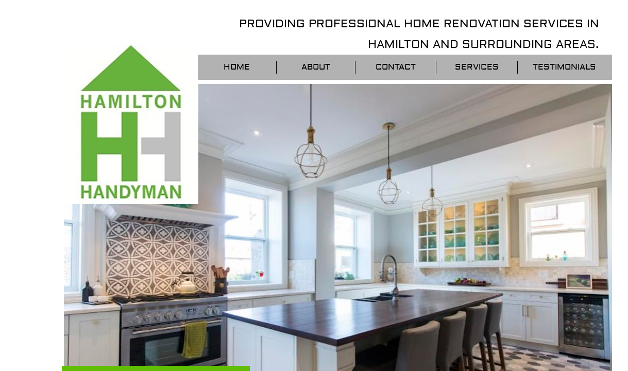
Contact (396, 67)
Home (237, 67)
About (315, 67)
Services (477, 67)
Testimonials (564, 67)
